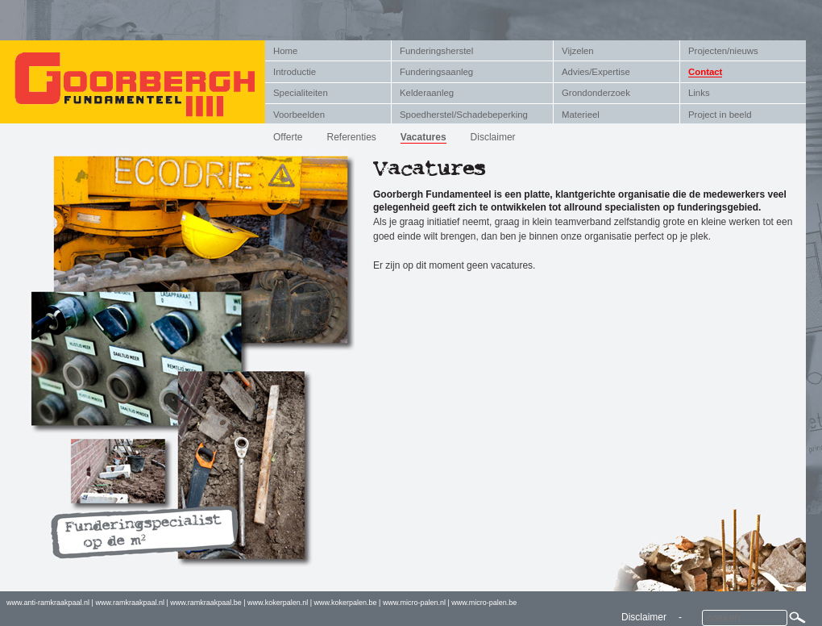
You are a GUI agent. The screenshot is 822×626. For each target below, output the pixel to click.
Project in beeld (720, 114)
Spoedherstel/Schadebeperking (464, 114)
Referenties (351, 137)
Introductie (294, 72)
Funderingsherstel (436, 51)
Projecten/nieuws (723, 51)
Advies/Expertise (596, 72)
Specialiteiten (300, 93)
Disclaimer (493, 137)
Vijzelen (578, 51)
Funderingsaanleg (436, 72)
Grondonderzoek (596, 93)
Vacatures (423, 137)
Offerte (287, 137)
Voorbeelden (299, 114)
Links (699, 93)
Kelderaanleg (427, 93)
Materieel (581, 114)
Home (285, 51)
